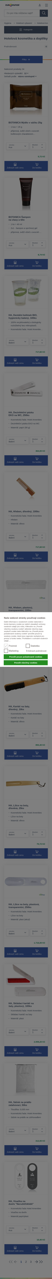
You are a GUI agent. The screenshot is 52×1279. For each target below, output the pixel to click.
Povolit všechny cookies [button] (25, 663)
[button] (36, 651)
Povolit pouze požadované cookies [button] (25, 657)
